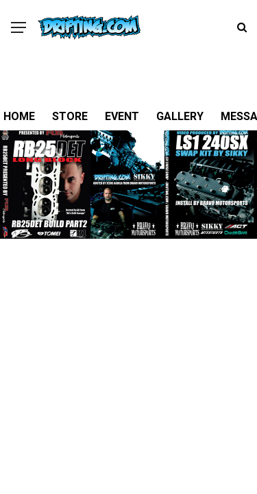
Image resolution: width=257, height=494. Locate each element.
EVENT (122, 116)
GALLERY (180, 116)
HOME (19, 116)
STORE (70, 116)
